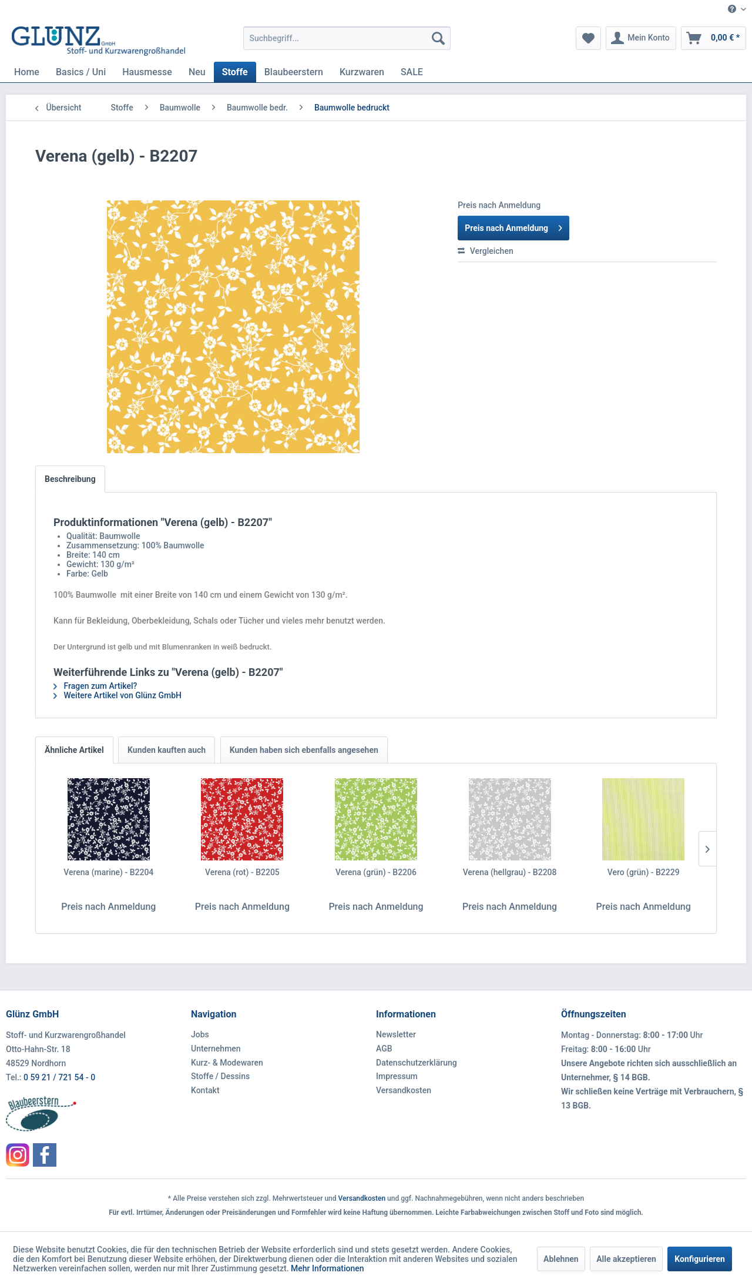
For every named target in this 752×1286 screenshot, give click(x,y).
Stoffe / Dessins (220, 1076)
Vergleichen (485, 251)
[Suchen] (438, 38)
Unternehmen (216, 1048)
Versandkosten (403, 1090)
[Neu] (197, 72)
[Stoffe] (235, 72)
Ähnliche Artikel (74, 750)
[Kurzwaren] (361, 72)
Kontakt (205, 1090)
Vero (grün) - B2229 (643, 872)
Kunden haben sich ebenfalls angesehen (304, 750)
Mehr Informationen (327, 1268)
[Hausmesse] (147, 72)
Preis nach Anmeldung (513, 226)
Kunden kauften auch (166, 750)
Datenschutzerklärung (416, 1062)
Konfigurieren (699, 1259)
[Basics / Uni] (81, 72)
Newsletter (396, 1034)
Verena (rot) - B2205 (242, 872)
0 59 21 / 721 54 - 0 (59, 1077)
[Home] (27, 72)
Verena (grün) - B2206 (376, 872)
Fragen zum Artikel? (95, 686)
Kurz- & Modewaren (227, 1062)
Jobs (200, 1034)
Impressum (397, 1076)
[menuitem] (732, 9)
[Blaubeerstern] (293, 72)
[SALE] (411, 72)
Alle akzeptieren (626, 1259)
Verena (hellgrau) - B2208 (510, 872)
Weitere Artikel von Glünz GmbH (117, 695)
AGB (384, 1048)
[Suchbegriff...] (347, 38)
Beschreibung (70, 479)
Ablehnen (561, 1259)
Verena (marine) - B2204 (108, 872)
